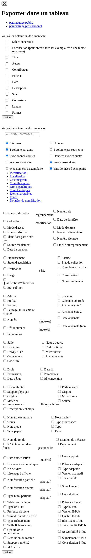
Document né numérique (22, 464)
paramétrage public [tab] (21, 22)
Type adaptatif (71, 468)
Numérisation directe (20, 487)
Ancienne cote (54, 356)
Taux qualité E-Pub (74, 525)
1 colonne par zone (21, 149)
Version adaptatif (72, 473)
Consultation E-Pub (74, 542)
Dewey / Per (15, 351)
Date (58, 431)
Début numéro (16, 327)
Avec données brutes (22, 156)
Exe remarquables (21, 193)
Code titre (13, 361)
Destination (14, 268)
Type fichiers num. (18, 520)
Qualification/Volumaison (19, 283)
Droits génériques (21, 186)
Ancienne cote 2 (72, 311)
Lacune (66, 258)
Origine (67, 391)
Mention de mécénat (72, 439)
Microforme (53, 351)
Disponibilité (15, 387)
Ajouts (11, 422)
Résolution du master (20, 538)
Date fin (49, 369)
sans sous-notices (64, 162)
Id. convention (53, 378)
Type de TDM (16, 506)
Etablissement (16, 258)
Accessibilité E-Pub (74, 531)
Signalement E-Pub (74, 538)
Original (12, 396)
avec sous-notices (20, 162)
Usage (11, 275)
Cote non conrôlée (73, 300)
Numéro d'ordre (17, 232)
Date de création (17, 249)
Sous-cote (68, 296)
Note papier (62, 417)
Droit (10, 369)
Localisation (17, 176)
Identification (18, 172)
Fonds (13, 197)
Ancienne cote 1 (72, 305)
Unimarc (59, 143)
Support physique (18, 391)
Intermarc (16, 143)
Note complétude (72, 281)
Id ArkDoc (13, 547)
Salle (10, 342)
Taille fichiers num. (19, 525)
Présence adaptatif (73, 464)
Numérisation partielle (21, 479)
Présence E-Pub (72, 502)
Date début (14, 378)
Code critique (54, 347)
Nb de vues (14, 468)
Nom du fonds (16, 439)
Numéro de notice (18, 213)
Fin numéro (14, 334)
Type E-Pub (69, 506)
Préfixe (11, 300)
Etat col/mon (15, 287)
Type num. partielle (19, 496)
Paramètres (51, 374)
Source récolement (18, 244)
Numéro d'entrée (67, 238)
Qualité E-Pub (71, 516)
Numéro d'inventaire (70, 232)
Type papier (14, 431)
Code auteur (14, 356)
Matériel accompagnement (13, 402)
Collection (13, 221)
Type (58, 426)
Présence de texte (18, 511)
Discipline (13, 347)
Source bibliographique (55, 402)
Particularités (70, 387)
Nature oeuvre (54, 342)
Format (11, 305)
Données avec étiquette (68, 156)
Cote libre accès (19, 183)
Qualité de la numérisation (13, 531)
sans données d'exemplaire (70, 168)
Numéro (12, 319)
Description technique (21, 409)
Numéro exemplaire (19, 417)
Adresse (12, 296)
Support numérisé (18, 542)
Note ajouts (14, 426)
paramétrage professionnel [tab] (25, 26)
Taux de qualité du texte (22, 516)
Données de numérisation (25, 200)
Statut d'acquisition (19, 262)
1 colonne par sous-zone (68, 149)
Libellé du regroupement (72, 244)
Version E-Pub (71, 511)
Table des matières (18, 502)
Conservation (70, 275)
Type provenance (65, 422)
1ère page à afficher (19, 473)
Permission (14, 374)
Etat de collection (72, 262)
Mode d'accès (15, 227)
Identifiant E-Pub (72, 520)
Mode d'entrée (66, 227)
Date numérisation (18, 458)
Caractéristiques (20, 190)
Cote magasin (18, 179)
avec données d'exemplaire (26, 168)
